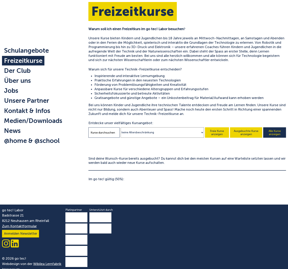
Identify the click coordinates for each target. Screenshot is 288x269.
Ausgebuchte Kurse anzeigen (246, 132)
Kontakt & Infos (27, 111)
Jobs (11, 90)
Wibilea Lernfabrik (47, 264)
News (12, 130)
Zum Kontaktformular (19, 226)
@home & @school (32, 140)
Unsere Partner (26, 100)
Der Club (17, 70)
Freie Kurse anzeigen (217, 132)
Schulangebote (26, 50)
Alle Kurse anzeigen (275, 132)
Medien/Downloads (33, 121)
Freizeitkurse (23, 60)
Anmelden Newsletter (20, 233)
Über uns (17, 80)
